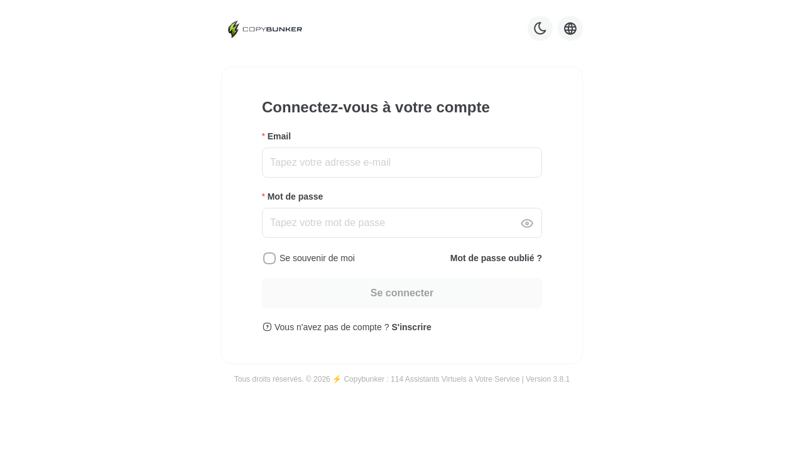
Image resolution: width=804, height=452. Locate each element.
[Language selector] (570, 28)
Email (279, 136)
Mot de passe (295, 196)
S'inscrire (411, 327)
